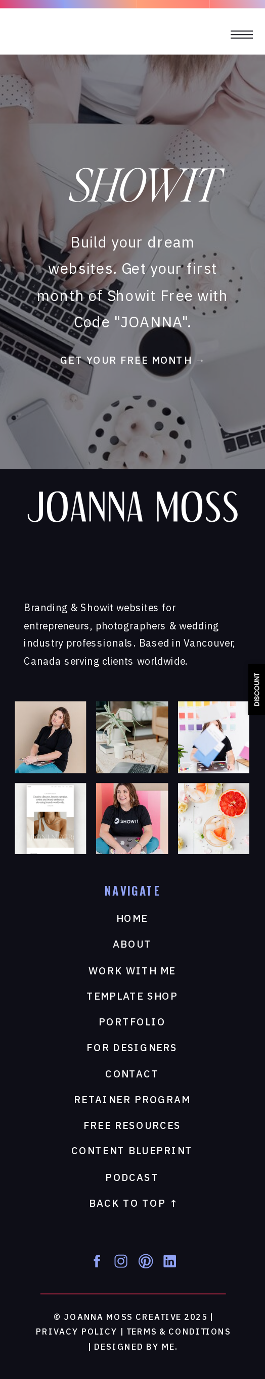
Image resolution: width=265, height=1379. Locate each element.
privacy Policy (77, 1332)
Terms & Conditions (178, 1332)
